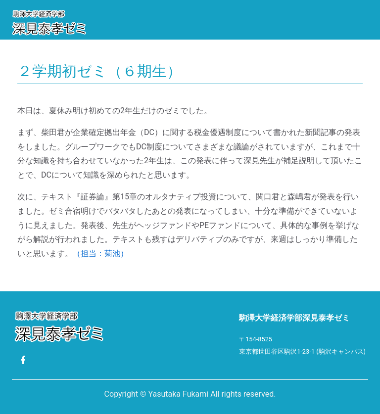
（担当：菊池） (100, 253)
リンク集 (306, 63)
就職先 (164, 63)
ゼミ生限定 (37, 91)
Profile (34, 63)
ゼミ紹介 (79, 63)
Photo (262, 63)
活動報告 (123, 63)
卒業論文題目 (212, 63)
